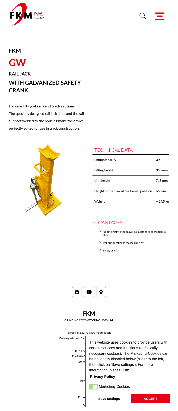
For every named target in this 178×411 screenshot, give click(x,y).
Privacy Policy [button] (102, 377)
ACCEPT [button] (150, 399)
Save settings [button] (109, 399)
